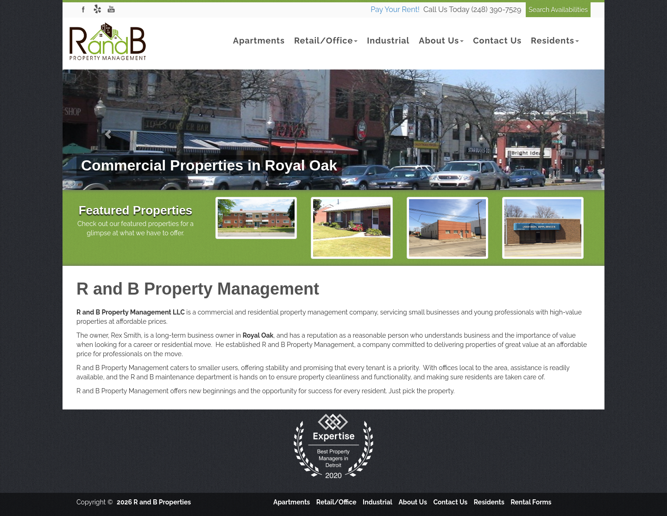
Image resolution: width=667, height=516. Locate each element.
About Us (441, 40)
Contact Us (497, 40)
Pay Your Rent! (395, 9)
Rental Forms (530, 502)
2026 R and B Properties (154, 502)
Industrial (388, 40)
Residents (555, 40)
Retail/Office (326, 40)
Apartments (259, 40)
